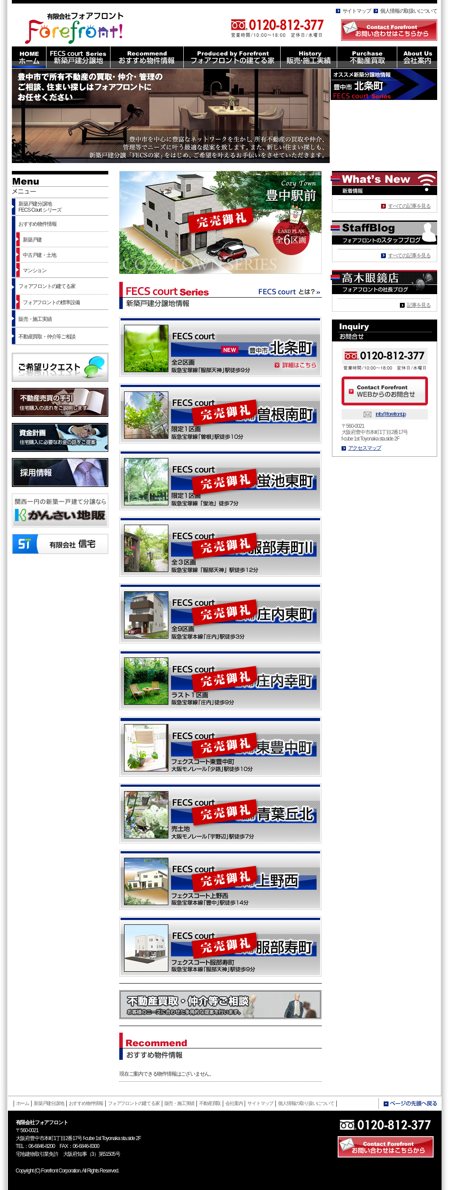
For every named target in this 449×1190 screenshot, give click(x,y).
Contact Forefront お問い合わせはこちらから (389, 30)
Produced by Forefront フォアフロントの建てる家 (231, 57)
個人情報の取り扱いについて (306, 1103)
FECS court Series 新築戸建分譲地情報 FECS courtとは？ (220, 295)
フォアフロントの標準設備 (51, 302)
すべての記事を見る (409, 206)
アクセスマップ (364, 448)
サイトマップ (356, 11)
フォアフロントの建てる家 (46, 286)
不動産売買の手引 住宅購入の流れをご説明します (60, 402)
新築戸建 (32, 240)
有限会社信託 (60, 544)
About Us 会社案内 (417, 57)
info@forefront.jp (391, 414)
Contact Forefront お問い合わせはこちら (386, 1147)
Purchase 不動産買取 (367, 57)
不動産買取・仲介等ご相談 (46, 337)
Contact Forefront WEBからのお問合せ (385, 391)
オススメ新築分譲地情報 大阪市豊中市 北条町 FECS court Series (384, 84)
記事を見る (419, 305)
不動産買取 (210, 1103)
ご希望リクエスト (60, 367)
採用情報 (60, 472)
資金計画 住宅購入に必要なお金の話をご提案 (60, 437)
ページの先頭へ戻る (410, 1103)
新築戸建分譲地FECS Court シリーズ (39, 207)
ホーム (22, 1103)
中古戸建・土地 (39, 255)
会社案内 (233, 1103)
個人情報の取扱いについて (408, 11)
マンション (34, 270)
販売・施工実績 (35, 319)
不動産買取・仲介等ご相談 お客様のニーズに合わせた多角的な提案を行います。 (220, 1004)
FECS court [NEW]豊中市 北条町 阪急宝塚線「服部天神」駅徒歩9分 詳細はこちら (220, 347)
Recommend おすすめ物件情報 (146, 57)
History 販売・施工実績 (308, 57)
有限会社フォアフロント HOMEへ (79, 25)
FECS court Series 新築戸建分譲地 (78, 57)
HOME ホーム (29, 57)
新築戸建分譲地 (49, 1103)
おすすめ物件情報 (37, 224)
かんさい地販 (60, 510)
